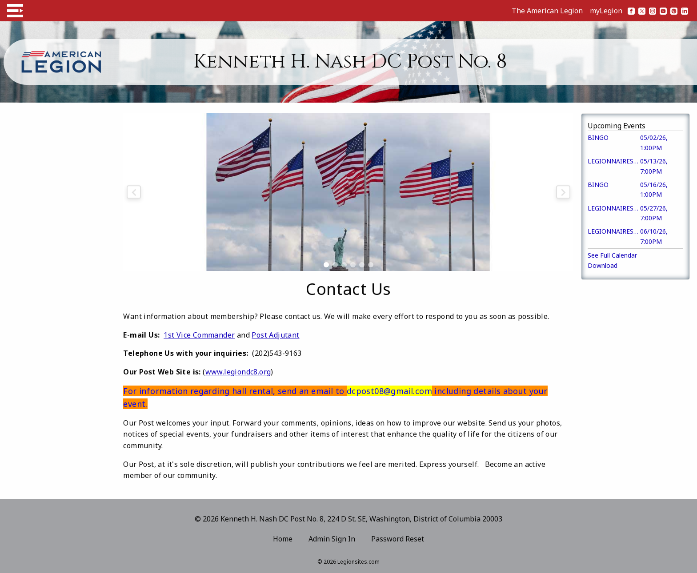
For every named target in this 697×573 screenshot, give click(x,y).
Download (602, 265)
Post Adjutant (275, 335)
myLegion (606, 11)
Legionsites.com (358, 561)
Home (282, 539)
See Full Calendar (612, 255)
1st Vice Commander (199, 335)
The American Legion (547, 11)
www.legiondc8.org (238, 372)
